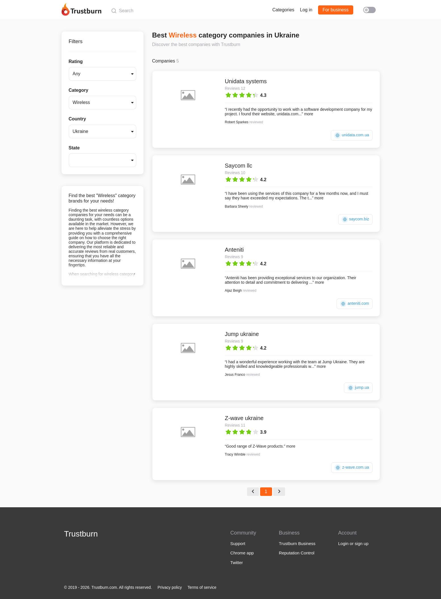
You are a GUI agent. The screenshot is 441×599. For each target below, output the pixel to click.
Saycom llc (238, 165)
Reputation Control (296, 552)
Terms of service (201, 587)
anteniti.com (354, 303)
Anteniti (234, 250)
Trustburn (81, 533)
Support (237, 543)
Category (78, 90)
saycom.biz (355, 219)
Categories (283, 9)
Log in (306, 9)
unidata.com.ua (351, 135)
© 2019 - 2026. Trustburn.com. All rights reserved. (108, 587)
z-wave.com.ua (352, 467)
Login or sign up (353, 543)
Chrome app (242, 552)
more (308, 114)
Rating (76, 61)
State (74, 147)
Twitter (236, 562)
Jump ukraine (242, 334)
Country (77, 118)
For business (336, 9)
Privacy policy (170, 587)
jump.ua (358, 388)
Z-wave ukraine (244, 418)
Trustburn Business (297, 543)
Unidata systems (246, 81)
